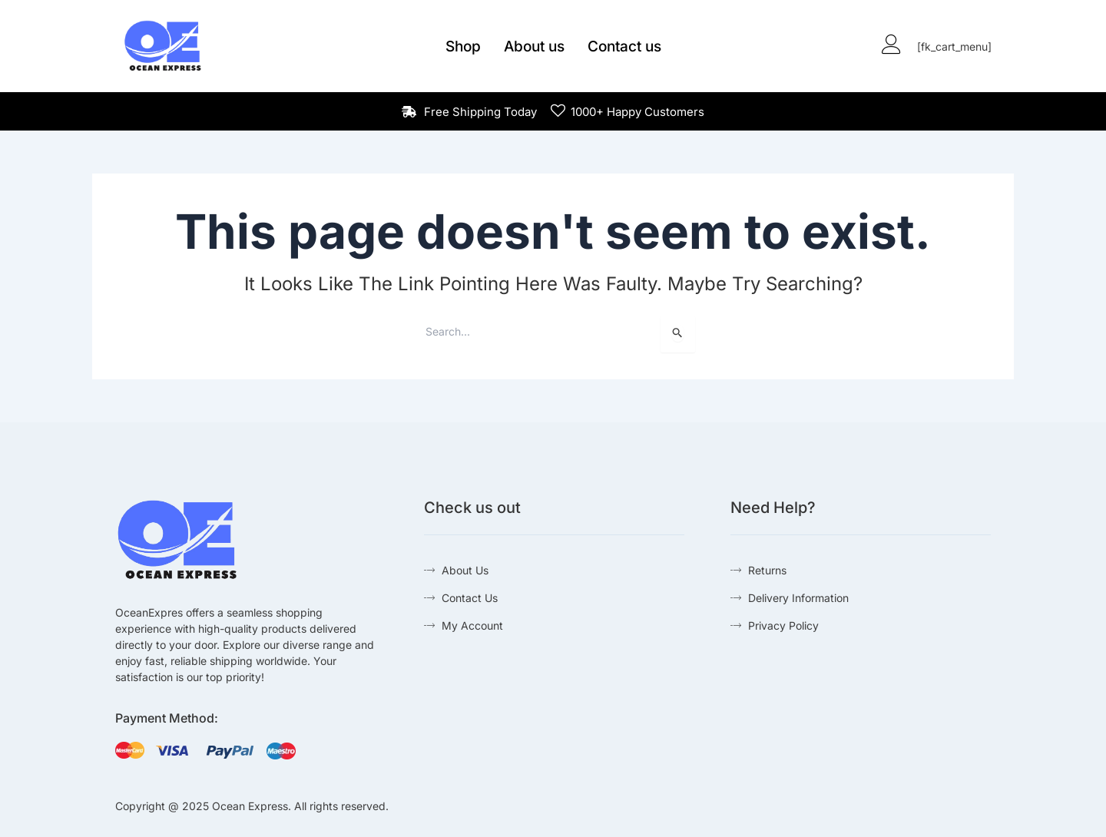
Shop (463, 46)
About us (534, 46)
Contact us (624, 46)
